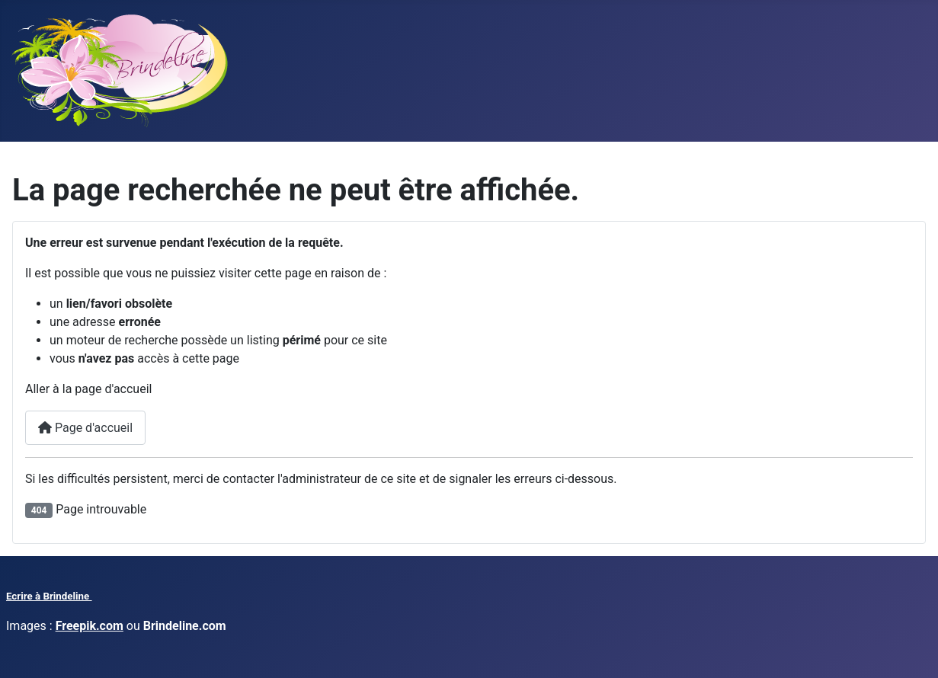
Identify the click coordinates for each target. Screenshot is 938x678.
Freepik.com (89, 626)
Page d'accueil (85, 428)
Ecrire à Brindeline (49, 596)
